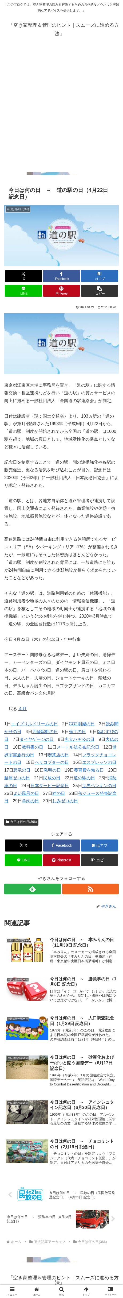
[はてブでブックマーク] (99, 276)
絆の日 (58, 793)
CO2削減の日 (82, 724)
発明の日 (52, 770)
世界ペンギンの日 (99, 785)
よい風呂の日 (26, 793)
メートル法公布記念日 (78, 747)
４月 (22, 708)
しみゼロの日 (65, 801)
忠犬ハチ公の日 (79, 739)
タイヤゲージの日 (36, 739)
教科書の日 (32, 747)
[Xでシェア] (23, 276)
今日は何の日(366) (21, 822)
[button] (99, 291)
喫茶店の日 (58, 755)
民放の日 (51, 778)
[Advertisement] (61, 110)
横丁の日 (77, 731)
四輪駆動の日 (45, 731)
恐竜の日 (21, 770)
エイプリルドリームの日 (34, 724)
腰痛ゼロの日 (17, 778)
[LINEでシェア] (23, 291)
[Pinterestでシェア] (61, 291)
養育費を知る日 (89, 770)
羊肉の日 (30, 801)
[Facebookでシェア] (61, 276)
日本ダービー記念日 (49, 785)
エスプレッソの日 (99, 762)
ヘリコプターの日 (52, 762)
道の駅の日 (84, 778)
